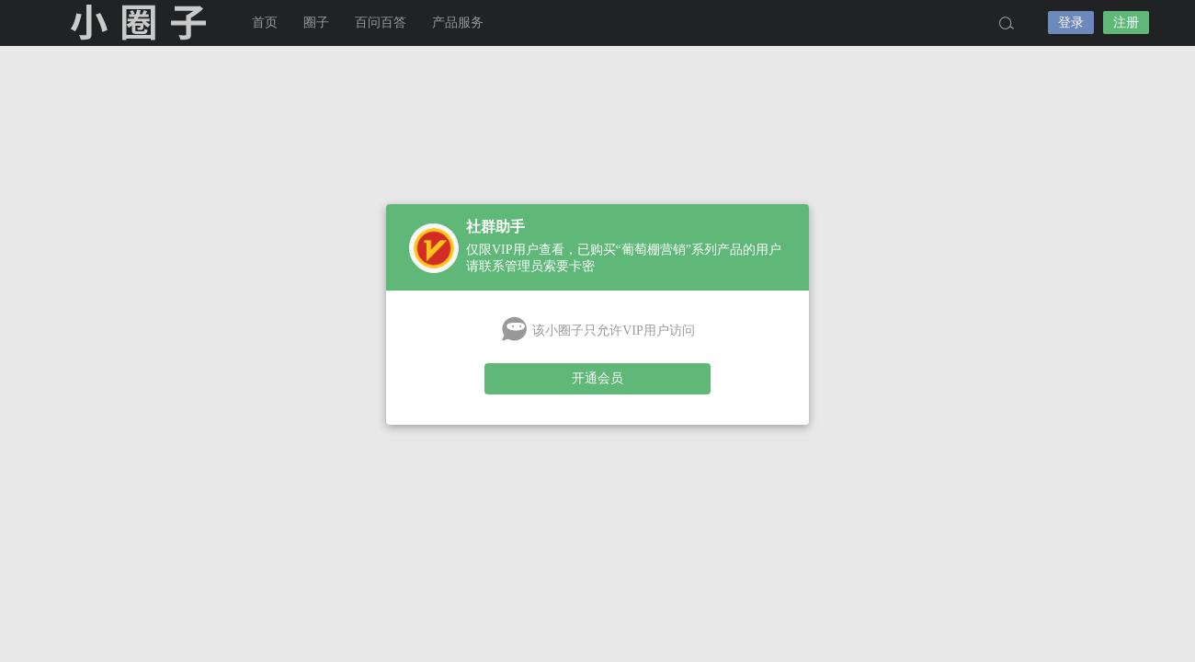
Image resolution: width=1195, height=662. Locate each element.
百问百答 (380, 22)
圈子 (316, 22)
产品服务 (458, 22)
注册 (1126, 22)
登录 (1071, 22)
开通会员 (597, 378)
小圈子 (138, 23)
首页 (265, 22)
